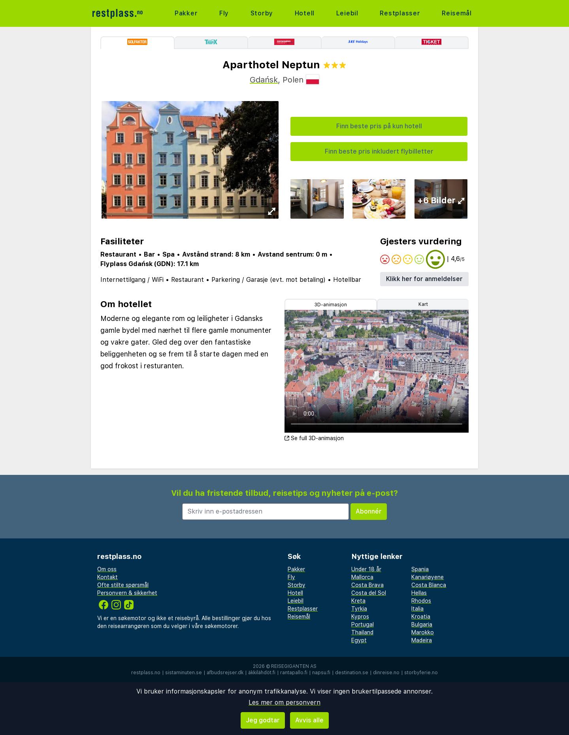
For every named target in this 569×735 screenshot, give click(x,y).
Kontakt (107, 577)
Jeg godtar (263, 720)
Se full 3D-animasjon (314, 438)
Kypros (360, 616)
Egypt (359, 640)
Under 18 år (366, 569)
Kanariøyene (427, 577)
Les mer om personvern (284, 702)
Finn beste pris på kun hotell (379, 126)
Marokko (422, 632)
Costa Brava (367, 585)
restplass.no (145, 672)
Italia (417, 609)
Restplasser (400, 13)
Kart (423, 304)
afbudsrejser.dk (225, 672)
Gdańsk (264, 79)
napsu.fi (321, 672)
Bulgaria (421, 624)
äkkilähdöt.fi (261, 672)
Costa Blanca (428, 585)
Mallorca (362, 577)
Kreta (358, 601)
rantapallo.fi (293, 672)
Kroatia (420, 616)
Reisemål (457, 13)
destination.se (351, 672)
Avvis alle (309, 720)
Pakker (186, 13)
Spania (420, 569)
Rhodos (421, 601)
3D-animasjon (331, 305)
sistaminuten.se (183, 672)
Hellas (419, 593)
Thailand (362, 632)
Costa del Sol (368, 593)
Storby (261, 13)
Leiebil (347, 13)
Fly (224, 13)
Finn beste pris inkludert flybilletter (379, 151)
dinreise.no (386, 672)
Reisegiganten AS (294, 666)
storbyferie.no (421, 672)
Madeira (421, 640)
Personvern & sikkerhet (127, 593)
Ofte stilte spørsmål (123, 585)
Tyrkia (359, 609)
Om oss (107, 569)
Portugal (362, 624)
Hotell (304, 13)
